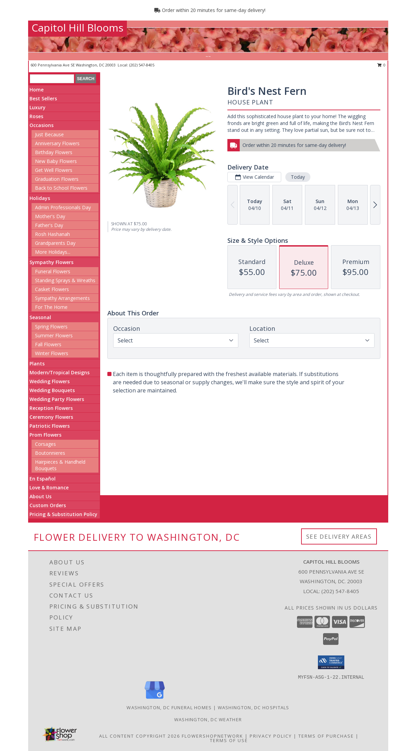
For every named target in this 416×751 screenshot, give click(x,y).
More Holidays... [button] (52, 252)
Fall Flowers (48, 344)
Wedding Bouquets (52, 390)
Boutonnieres (50, 453)
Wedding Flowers (49, 381)
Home (36, 89)
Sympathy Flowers (51, 262)
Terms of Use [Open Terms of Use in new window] (229, 740)
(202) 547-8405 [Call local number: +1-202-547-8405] (141, 64)
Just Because (49, 134)
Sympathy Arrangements (62, 298)
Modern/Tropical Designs (59, 372)
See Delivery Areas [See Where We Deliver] (339, 536)
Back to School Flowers (61, 188)
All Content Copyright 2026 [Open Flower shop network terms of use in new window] (139, 736)
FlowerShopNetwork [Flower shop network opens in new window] (212, 736)
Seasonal (40, 317)
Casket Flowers (52, 289)
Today (298, 177)
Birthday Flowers (53, 152)
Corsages (45, 444)
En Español (42, 478)
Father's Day (49, 225)
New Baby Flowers (56, 161)
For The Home (51, 307)
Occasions (41, 125)
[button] (331, 662)
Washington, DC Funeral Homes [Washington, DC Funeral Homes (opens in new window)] (169, 707)
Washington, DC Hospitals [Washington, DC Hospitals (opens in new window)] (253, 707)
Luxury (37, 107)
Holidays (39, 198)
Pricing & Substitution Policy (63, 514)
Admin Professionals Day (63, 207)
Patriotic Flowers (49, 426)
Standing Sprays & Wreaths (65, 280)
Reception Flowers (51, 408)
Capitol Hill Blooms (77, 27)
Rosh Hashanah (52, 234)
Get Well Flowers (53, 170)
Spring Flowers (51, 326)
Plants (37, 363)
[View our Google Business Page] (155, 699)
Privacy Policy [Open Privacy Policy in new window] (271, 736)
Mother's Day (50, 216)
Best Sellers (43, 98)
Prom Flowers (45, 434)
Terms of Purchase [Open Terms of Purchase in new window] (326, 736)
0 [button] (381, 64)
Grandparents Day (55, 243)
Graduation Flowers (57, 179)
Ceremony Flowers (51, 417)
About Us (40, 496)
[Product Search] (52, 78)
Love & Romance (49, 487)
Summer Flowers (54, 335)
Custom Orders (47, 505)
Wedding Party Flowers (56, 399)
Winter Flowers (51, 353)
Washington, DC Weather (208, 719)
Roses (36, 116)
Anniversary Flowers (57, 143)
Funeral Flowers (52, 271)
